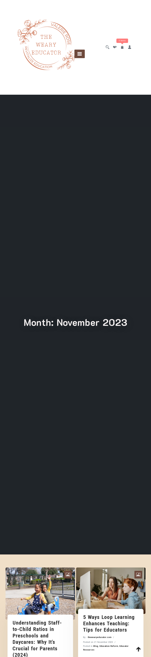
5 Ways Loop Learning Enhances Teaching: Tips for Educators (109, 623)
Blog (95, 646)
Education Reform (108, 646)
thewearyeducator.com (99, 637)
